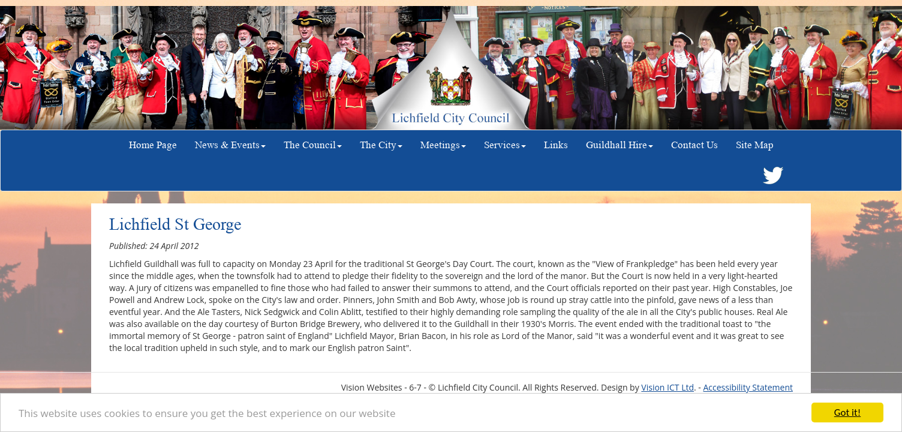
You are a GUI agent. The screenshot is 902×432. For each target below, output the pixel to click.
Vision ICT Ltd (667, 387)
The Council (313, 145)
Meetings (443, 145)
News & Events (230, 145)
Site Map (755, 145)
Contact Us (694, 145)
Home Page (153, 145)
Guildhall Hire (619, 145)
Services (505, 145)
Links (556, 145)
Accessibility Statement (748, 387)
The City (381, 145)
